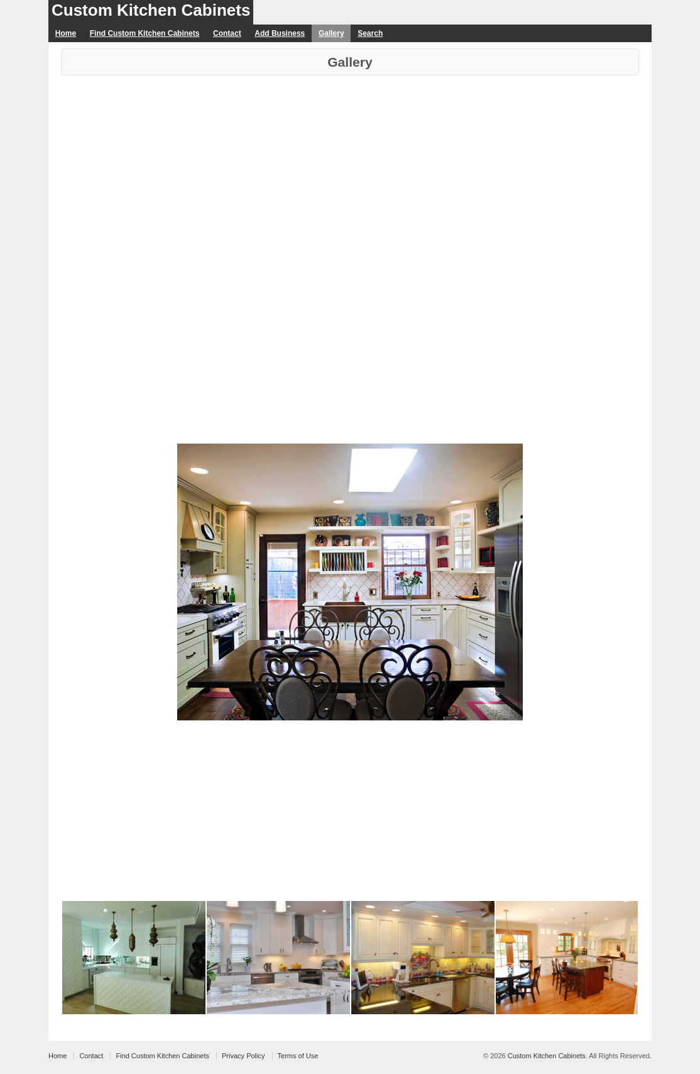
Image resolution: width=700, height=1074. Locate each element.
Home (65, 33)
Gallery (331, 33)
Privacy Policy (243, 1056)
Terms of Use (298, 1056)
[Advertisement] (350, 170)
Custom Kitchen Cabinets (151, 10)
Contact (227, 33)
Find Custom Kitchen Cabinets (145, 33)
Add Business (279, 33)
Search (370, 33)
